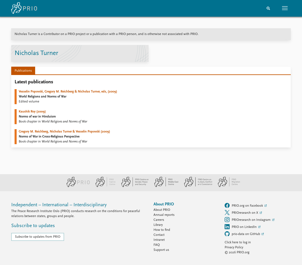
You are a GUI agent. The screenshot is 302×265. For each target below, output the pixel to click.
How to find (161, 230)
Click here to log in (238, 242)
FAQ (156, 245)
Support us (161, 250)
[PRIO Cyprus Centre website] (104, 186)
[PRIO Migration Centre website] (226, 186)
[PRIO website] (76, 186)
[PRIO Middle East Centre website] (164, 186)
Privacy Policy (234, 247)
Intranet (159, 240)
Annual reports (164, 215)
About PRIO (161, 210)
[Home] (24, 8)
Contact (159, 235)
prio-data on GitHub (243, 233)
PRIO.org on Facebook (244, 205)
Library (158, 225)
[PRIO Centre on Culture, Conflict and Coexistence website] (196, 186)
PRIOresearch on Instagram (248, 219)
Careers (158, 220)
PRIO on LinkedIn (241, 226)
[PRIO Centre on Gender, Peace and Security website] (133, 186)
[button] (285, 8)
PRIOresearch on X (242, 212)
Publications (23, 70)
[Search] (268, 8)
